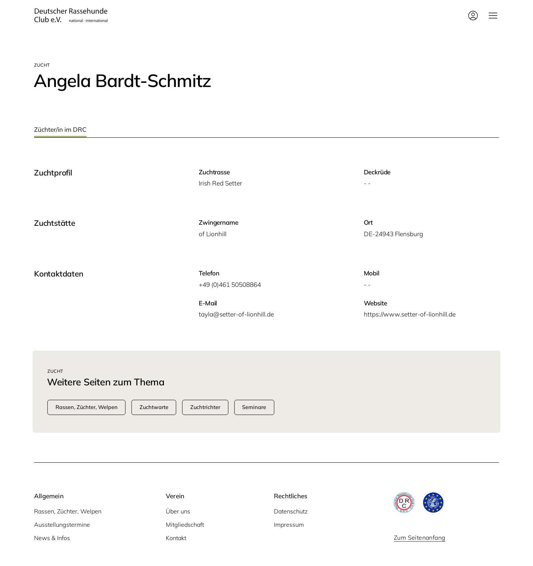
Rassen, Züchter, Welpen (67, 511)
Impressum (289, 524)
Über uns (178, 511)
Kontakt (176, 538)
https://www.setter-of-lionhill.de (410, 314)
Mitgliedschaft (185, 524)
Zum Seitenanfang (419, 537)
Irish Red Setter (220, 183)
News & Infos (52, 538)
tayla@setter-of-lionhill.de (236, 314)
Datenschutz (291, 511)
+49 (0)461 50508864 (230, 284)
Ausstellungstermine (62, 524)
